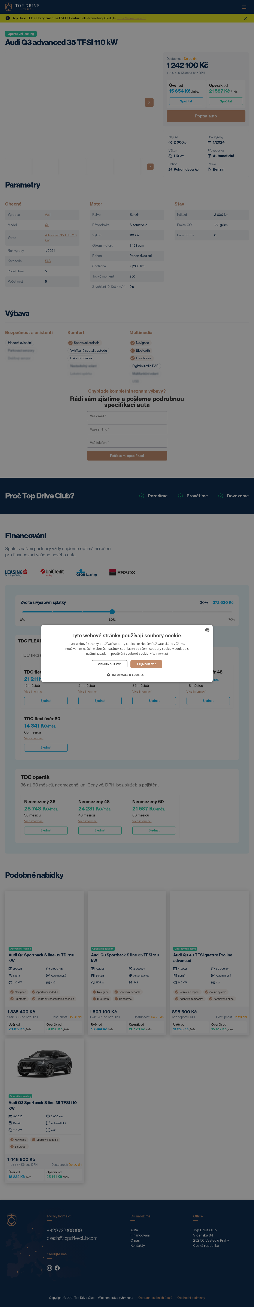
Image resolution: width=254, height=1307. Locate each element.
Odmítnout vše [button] (109, 664)
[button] (127, 675)
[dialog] (127, 653)
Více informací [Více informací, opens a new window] (159, 653)
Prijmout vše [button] (146, 664)
